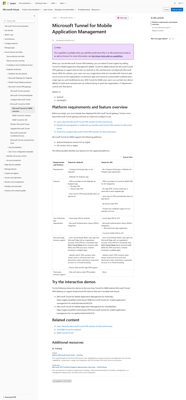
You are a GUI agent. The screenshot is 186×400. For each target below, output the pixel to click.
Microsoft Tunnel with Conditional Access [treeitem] (18, 134)
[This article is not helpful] (172, 38)
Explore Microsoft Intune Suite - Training (67, 355)
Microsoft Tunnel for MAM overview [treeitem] (22, 109)
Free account (177, 9)
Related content (158, 30)
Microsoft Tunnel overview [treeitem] (20, 91)
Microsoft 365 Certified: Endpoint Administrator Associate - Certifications (79, 367)
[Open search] (174, 3)
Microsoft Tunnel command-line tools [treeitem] (22, 141)
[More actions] (132, 18)
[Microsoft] (4, 3)
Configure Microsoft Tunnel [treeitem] (20, 99)
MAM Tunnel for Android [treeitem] (21, 115)
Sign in (180, 3)
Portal (166, 9)
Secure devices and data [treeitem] (15, 56)
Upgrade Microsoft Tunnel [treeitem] (20, 128)
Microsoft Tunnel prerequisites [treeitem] (21, 95)
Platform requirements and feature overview (165, 23)
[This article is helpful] (170, 38)
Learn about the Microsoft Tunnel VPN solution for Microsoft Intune (84, 121)
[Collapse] (34, 16)
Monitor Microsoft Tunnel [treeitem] (19, 124)
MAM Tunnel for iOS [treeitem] (19, 120)
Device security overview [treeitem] (16, 61)
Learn (55, 17)
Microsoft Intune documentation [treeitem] (17, 26)
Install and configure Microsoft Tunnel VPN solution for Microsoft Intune (86, 131)
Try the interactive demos (161, 27)
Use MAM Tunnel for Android (69, 329)
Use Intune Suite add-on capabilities (107, 56)
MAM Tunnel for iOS (65, 333)
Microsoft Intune (66, 17)
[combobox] (19, 21)
